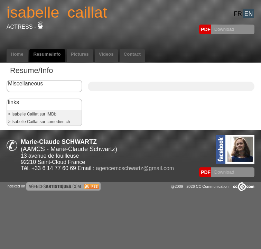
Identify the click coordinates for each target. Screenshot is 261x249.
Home (17, 54)
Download (223, 29)
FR (238, 13)
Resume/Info (47, 54)
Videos (106, 54)
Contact (132, 54)
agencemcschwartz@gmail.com (135, 168)
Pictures (80, 54)
